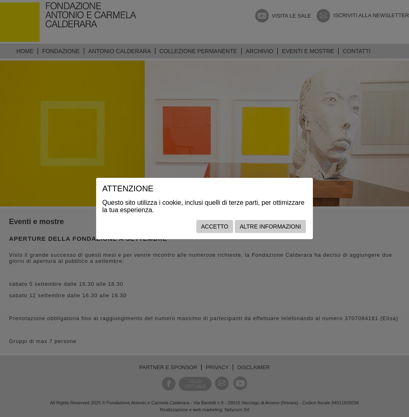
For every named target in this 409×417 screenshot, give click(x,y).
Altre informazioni (270, 226)
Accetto (215, 226)
